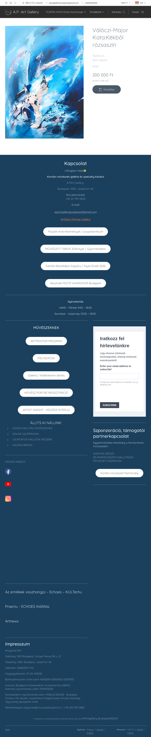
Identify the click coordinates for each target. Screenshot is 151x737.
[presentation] (122, 394)
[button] (118, 12)
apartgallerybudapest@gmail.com (64, 2)
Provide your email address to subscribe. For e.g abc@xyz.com (119, 383)
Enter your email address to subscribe (115, 368)
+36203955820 (91, 2)
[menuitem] (96, 12)
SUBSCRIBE (109, 405)
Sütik (7, 729)
